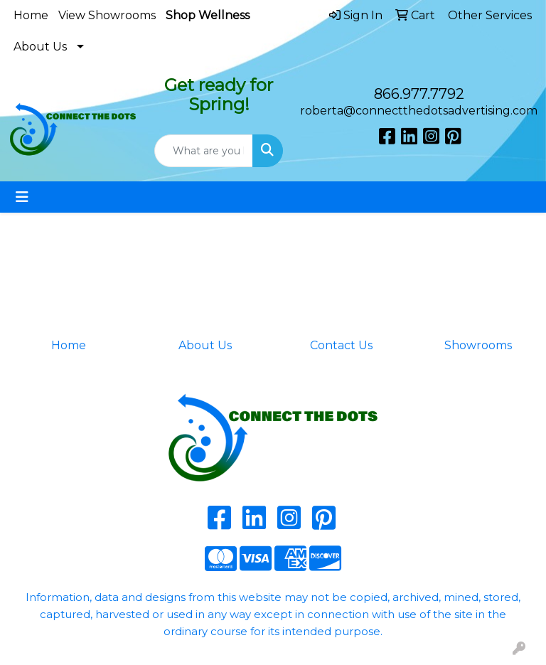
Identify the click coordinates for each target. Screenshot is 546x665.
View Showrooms (107, 15)
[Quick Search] (203, 150)
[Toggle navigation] (22, 197)
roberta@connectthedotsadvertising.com (418, 110)
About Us (40, 46)
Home (31, 15)
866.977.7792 (419, 93)
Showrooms (478, 345)
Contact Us (341, 345)
